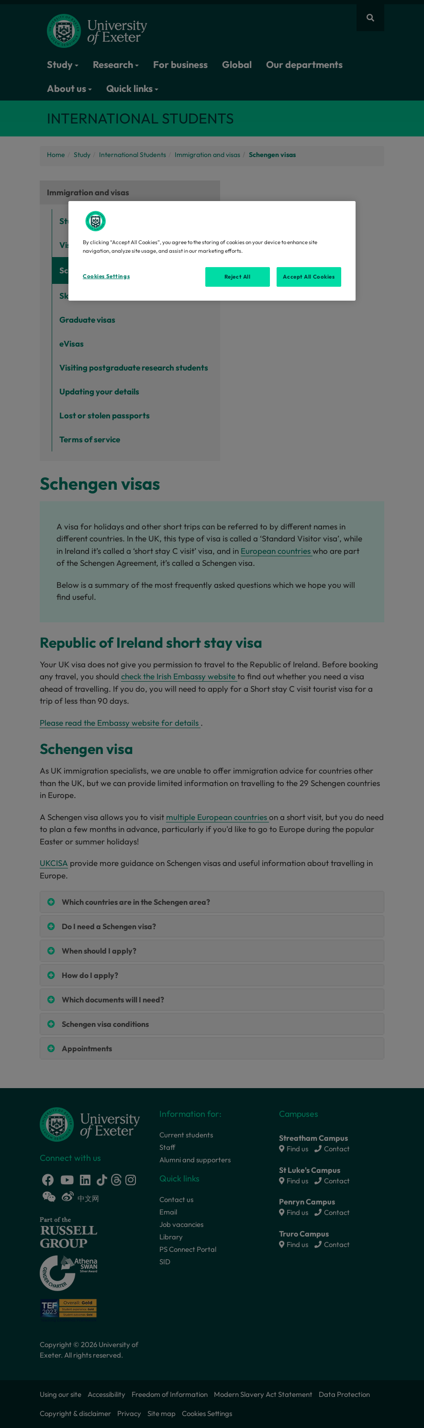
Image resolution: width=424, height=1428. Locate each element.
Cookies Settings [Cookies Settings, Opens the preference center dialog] (106, 276)
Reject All (237, 276)
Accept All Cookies (309, 276)
